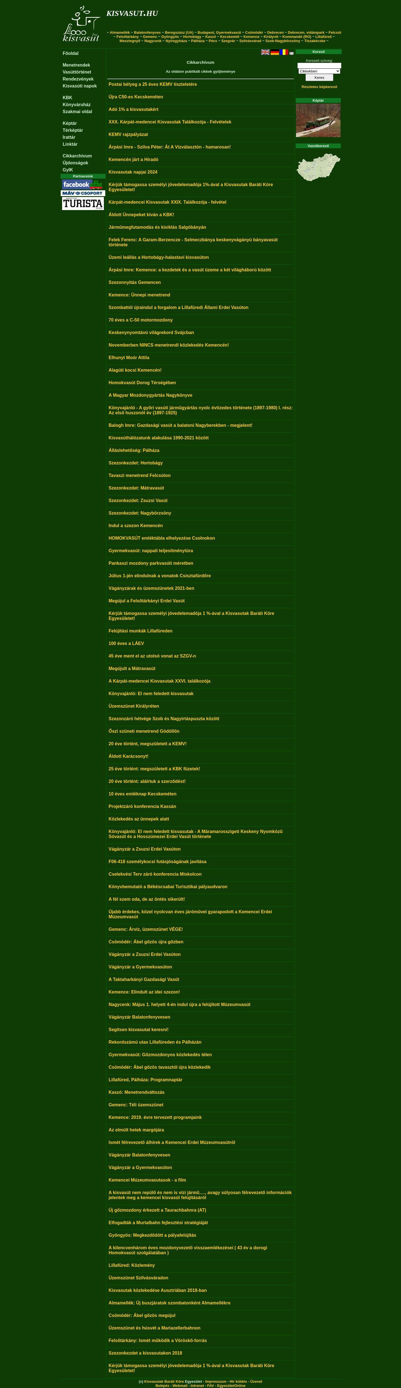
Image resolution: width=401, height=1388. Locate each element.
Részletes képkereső (319, 87)
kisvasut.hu (132, 12)
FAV (210, 1386)
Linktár (70, 144)
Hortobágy (192, 37)
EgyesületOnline (231, 1386)
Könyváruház (77, 104)
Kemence (251, 37)
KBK (67, 97)
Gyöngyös (170, 37)
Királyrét (271, 37)
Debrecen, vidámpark (306, 32)
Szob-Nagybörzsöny (282, 41)
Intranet (197, 1386)
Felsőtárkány (127, 37)
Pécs (213, 41)
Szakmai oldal (77, 111)
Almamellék (120, 32)
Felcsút (335, 32)
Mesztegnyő (129, 41)
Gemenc (150, 37)
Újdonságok (75, 162)
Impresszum (215, 1381)
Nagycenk (153, 41)
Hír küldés (238, 1381)
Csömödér (254, 32)
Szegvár (228, 41)
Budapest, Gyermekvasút (219, 32)
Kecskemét (229, 37)
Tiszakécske (315, 41)
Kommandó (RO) (296, 37)
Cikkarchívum (77, 156)
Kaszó (210, 37)
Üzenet (256, 1381)
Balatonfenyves (147, 32)
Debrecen (275, 32)
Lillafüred (323, 37)
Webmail (180, 1386)
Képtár (70, 123)
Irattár (69, 137)
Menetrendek (76, 65)
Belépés (162, 1386)
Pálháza (197, 41)
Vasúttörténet (77, 72)
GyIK (68, 169)
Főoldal (71, 53)
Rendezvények (78, 79)
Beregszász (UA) (179, 32)
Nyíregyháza (176, 41)
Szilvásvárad (250, 41)
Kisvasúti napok (80, 86)
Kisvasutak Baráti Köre (164, 1381)
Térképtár (73, 130)
